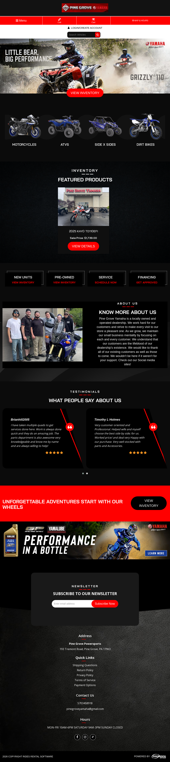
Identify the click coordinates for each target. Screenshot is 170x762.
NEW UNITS (23, 277)
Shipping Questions (85, 665)
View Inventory (148, 503)
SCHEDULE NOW (106, 282)
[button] (83, 473)
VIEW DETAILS (83, 246)
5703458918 (85, 703)
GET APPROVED (146, 282)
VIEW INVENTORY (85, 93)
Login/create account (85, 27)
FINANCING (147, 277)
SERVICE (106, 277)
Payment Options (85, 685)
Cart (93, 21)
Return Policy (85, 670)
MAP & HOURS (140, 20)
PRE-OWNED (64, 277)
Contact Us (85, 695)
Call (59, 21)
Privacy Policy (85, 675)
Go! (98, 33)
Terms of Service (85, 680)
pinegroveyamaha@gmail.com (85, 709)
